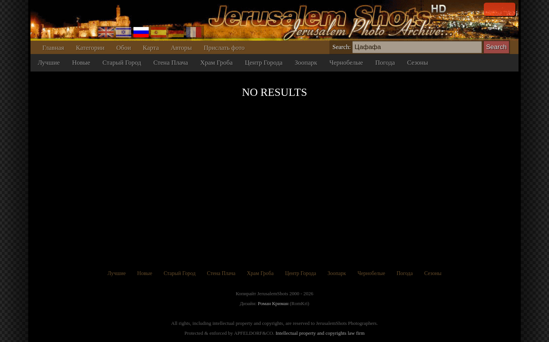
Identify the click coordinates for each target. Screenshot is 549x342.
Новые (81, 62)
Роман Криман (273, 303)
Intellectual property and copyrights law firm (320, 333)
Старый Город (122, 62)
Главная (53, 47)
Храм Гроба (216, 62)
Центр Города (264, 62)
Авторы (181, 47)
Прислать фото (224, 47)
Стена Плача (170, 62)
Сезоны (417, 62)
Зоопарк (306, 62)
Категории (90, 47)
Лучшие (49, 62)
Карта (151, 47)
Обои (123, 47)
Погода (385, 62)
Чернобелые (346, 62)
